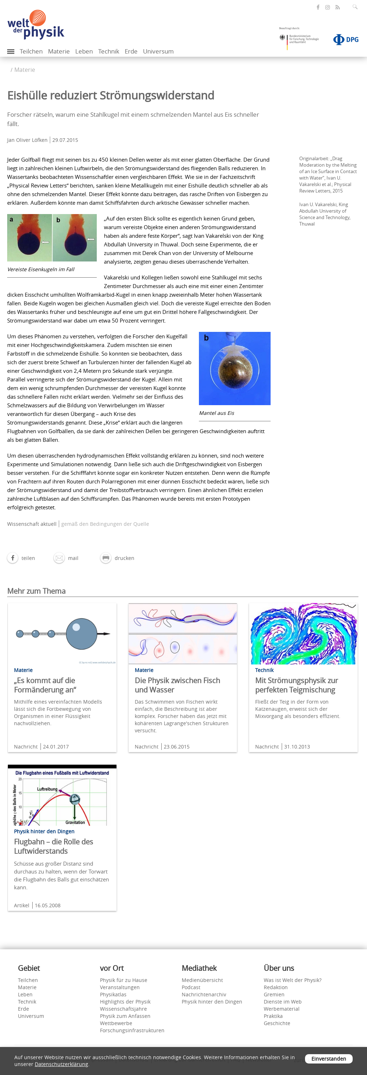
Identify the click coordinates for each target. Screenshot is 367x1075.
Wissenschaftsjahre (123, 1008)
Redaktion (276, 987)
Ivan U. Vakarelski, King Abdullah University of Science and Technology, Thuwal (325, 214)
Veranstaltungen (120, 987)
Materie (59, 51)
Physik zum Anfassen (125, 1016)
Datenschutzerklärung (61, 1064)
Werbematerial (282, 1008)
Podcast (191, 987)
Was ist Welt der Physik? (292, 980)
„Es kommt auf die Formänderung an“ (45, 685)
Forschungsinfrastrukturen (132, 1030)
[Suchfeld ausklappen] (356, 6)
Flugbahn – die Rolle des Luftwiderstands (53, 846)
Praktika (273, 1016)
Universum (158, 51)
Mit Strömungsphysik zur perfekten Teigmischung (296, 685)
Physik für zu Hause (123, 980)
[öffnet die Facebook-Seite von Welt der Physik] (318, 7)
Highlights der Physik (125, 1001)
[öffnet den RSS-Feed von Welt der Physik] (337, 7)
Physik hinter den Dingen (212, 1001)
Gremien (274, 994)
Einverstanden (328, 1058)
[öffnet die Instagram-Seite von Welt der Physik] (327, 7)
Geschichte (277, 1023)
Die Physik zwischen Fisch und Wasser (177, 685)
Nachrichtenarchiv (204, 994)
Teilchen (31, 51)
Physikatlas (113, 994)
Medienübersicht (202, 980)
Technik (108, 51)
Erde (131, 51)
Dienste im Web (283, 1001)
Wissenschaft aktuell (32, 523)
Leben (84, 51)
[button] (21, 558)
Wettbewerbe (116, 1023)
